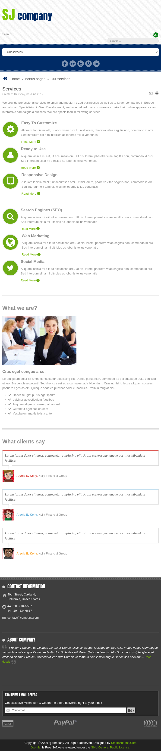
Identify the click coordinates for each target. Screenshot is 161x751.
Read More (28, 141)
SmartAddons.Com (123, 743)
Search (6, 34)
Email (151, 93)
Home (15, 79)
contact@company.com (23, 617)
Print (157, 93)
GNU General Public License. (110, 747)
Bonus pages (35, 79)
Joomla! (36, 747)
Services (11, 88)
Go (131, 710)
